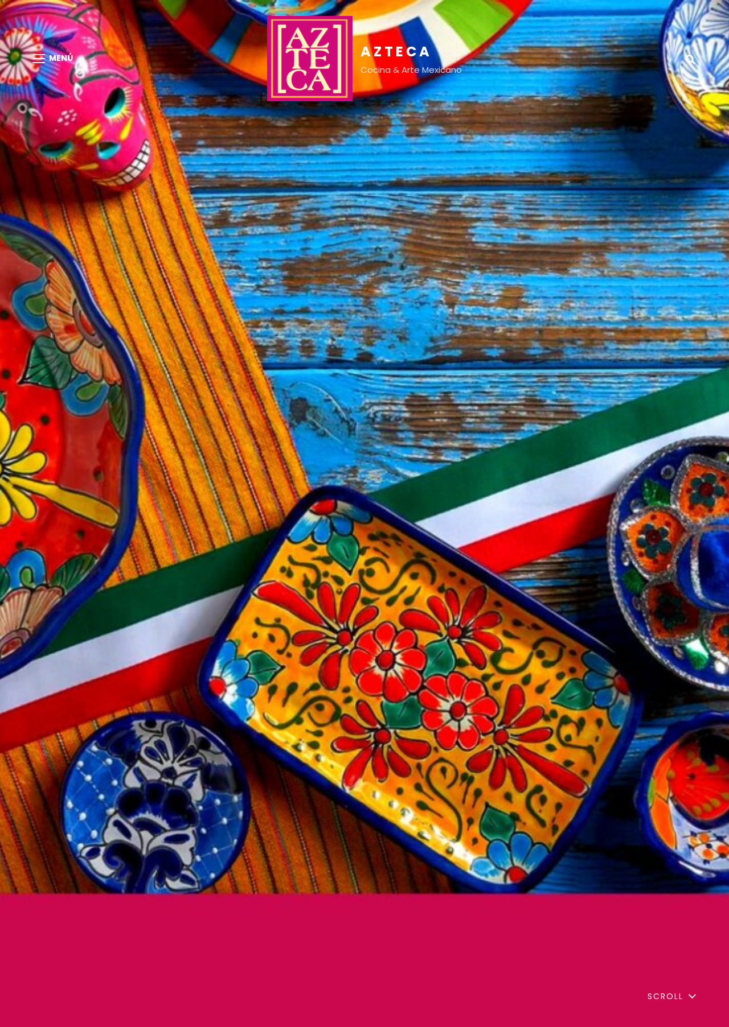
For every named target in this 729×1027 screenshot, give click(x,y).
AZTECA (396, 51)
